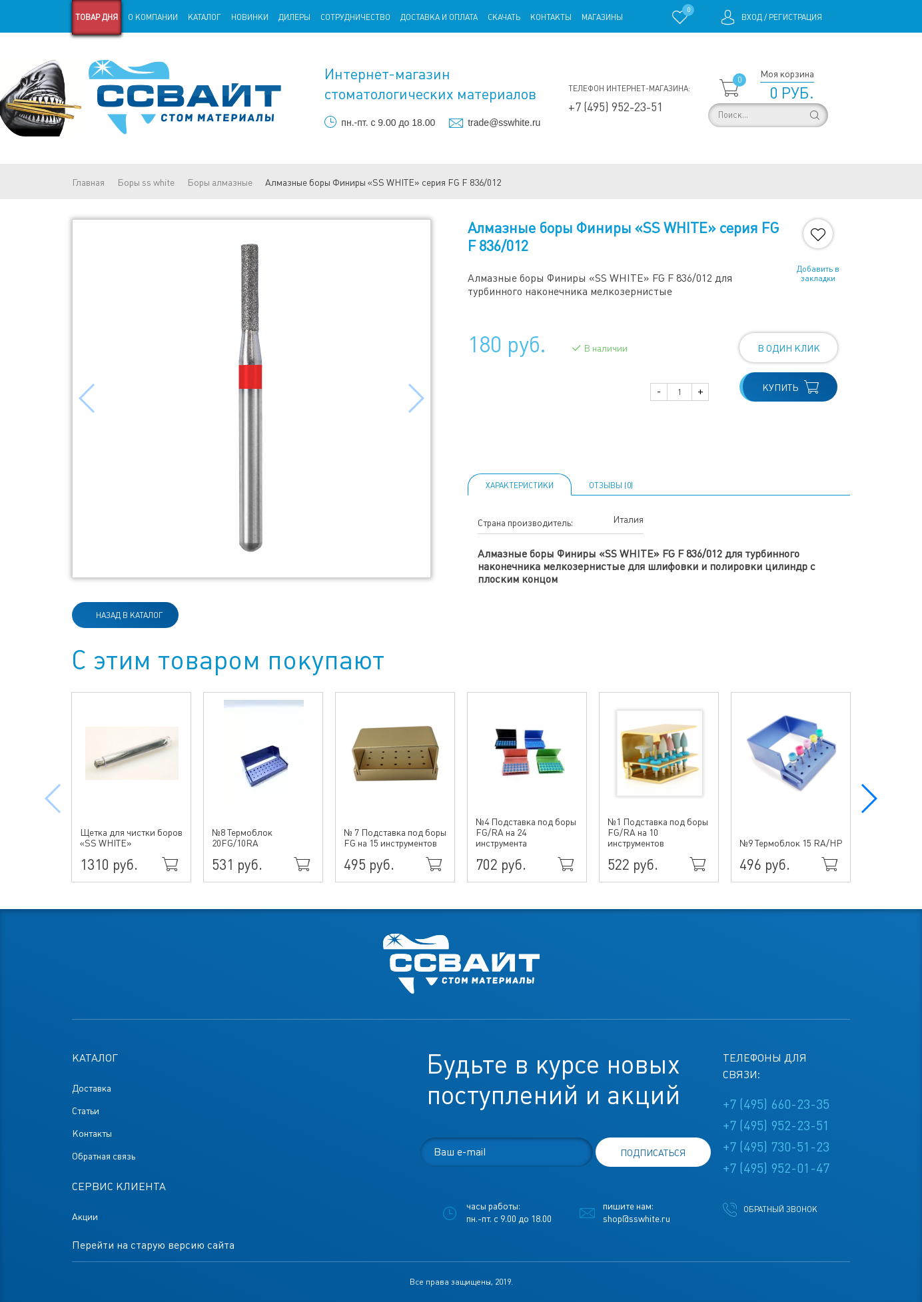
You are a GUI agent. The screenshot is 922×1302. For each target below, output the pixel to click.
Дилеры (294, 17)
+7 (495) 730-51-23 (776, 1147)
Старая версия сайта (114, 52)
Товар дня (96, 17)
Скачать (504, 17)
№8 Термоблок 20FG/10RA (242, 837)
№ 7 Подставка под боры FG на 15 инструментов (395, 837)
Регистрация (795, 17)
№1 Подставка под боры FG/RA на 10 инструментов (658, 832)
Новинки (249, 17)
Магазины (602, 17)
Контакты (551, 17)
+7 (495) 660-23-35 (776, 1104)
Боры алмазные (219, 182)
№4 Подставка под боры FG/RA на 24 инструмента (526, 832)
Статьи (180, 52)
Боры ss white (146, 182)
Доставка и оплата (439, 17)
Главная (88, 182)
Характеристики (520, 485)
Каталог (204, 17)
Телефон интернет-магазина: (629, 88)
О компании (153, 17)
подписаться (653, 1152)
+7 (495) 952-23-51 (615, 107)
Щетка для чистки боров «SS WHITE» (131, 837)
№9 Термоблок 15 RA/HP (790, 843)
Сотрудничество (355, 17)
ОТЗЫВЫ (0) (611, 485)
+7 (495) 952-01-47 (776, 1168)
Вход (751, 17)
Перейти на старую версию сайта (153, 1245)
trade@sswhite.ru (504, 122)
